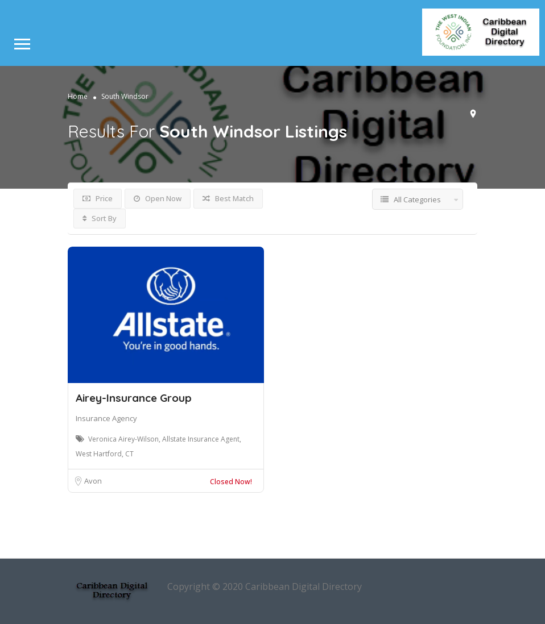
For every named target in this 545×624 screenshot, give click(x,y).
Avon (93, 481)
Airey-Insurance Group (134, 398)
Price (97, 198)
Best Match (228, 198)
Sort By (99, 218)
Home (78, 96)
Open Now (157, 198)
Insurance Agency (106, 418)
